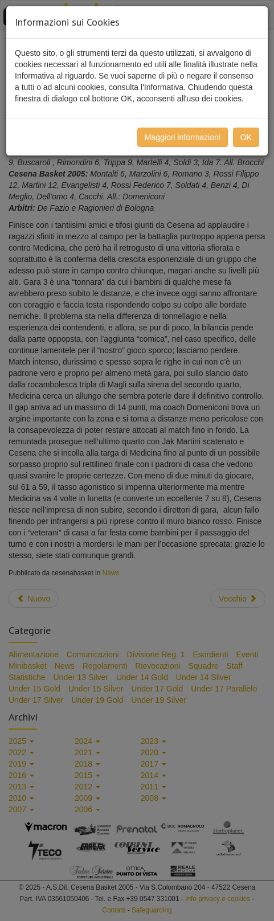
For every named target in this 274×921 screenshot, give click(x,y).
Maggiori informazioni (182, 137)
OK (246, 137)
